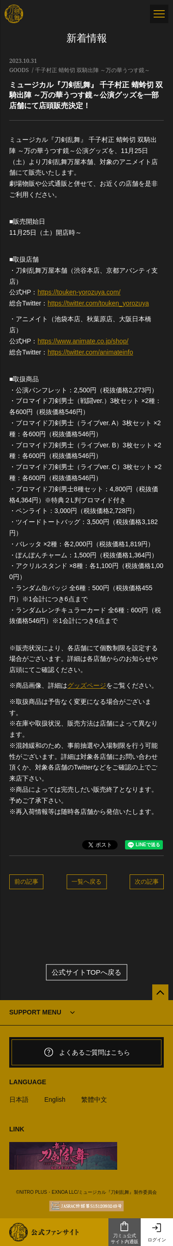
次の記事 (147, 881)
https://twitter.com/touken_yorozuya (98, 303)
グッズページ (86, 685)
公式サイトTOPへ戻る (86, 972)
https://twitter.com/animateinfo (90, 352)
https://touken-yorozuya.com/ (78, 292)
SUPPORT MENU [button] (35, 1012)
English (55, 1099)
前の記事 (26, 881)
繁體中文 (94, 1099)
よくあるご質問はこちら (86, 1052)
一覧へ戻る (86, 881)
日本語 (19, 1099)
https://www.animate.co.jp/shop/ (82, 341)
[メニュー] (159, 14)
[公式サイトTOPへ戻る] (160, 992)
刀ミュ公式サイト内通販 (124, 1233)
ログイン (157, 1232)
